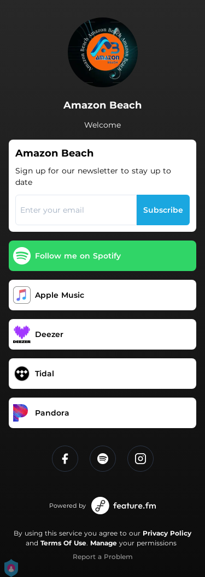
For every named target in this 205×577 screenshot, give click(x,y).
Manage (103, 543)
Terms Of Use (63, 543)
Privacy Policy (167, 533)
